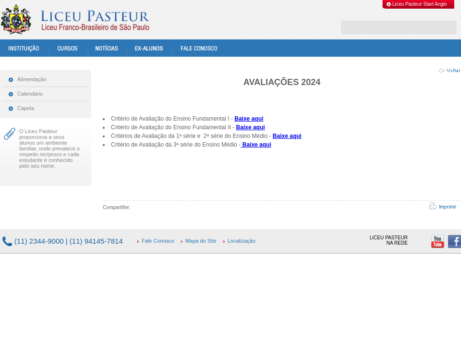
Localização (241, 241)
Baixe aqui (248, 118)
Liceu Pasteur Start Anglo (419, 4)
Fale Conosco (158, 241)
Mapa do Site (201, 241)
